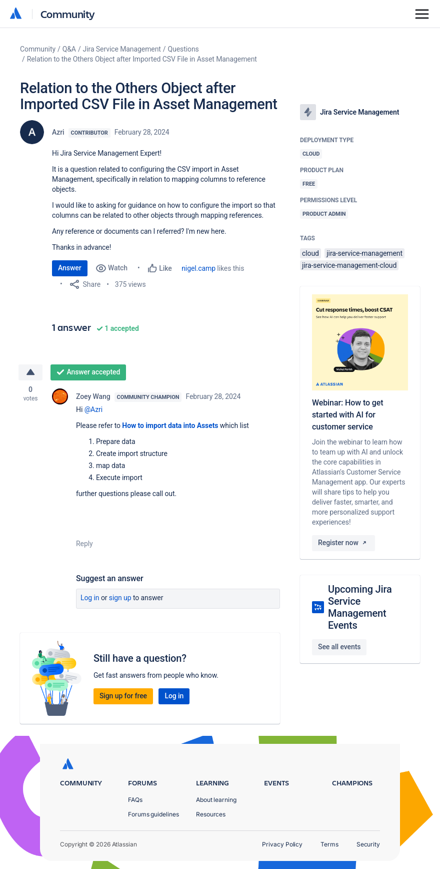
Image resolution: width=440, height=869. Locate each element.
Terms (329, 844)
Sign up (120, 598)
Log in (90, 598)
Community (67, 14)
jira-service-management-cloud (349, 265)
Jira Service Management (122, 49)
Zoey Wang (93, 396)
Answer (70, 268)
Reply (84, 544)
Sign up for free (123, 696)
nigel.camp (199, 268)
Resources (211, 814)
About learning (216, 799)
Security (368, 844)
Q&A (69, 49)
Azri (58, 132)
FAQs (135, 799)
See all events (339, 647)
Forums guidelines (153, 814)
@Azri (93, 409)
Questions (183, 49)
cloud (310, 253)
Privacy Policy (282, 844)
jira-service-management (364, 253)
